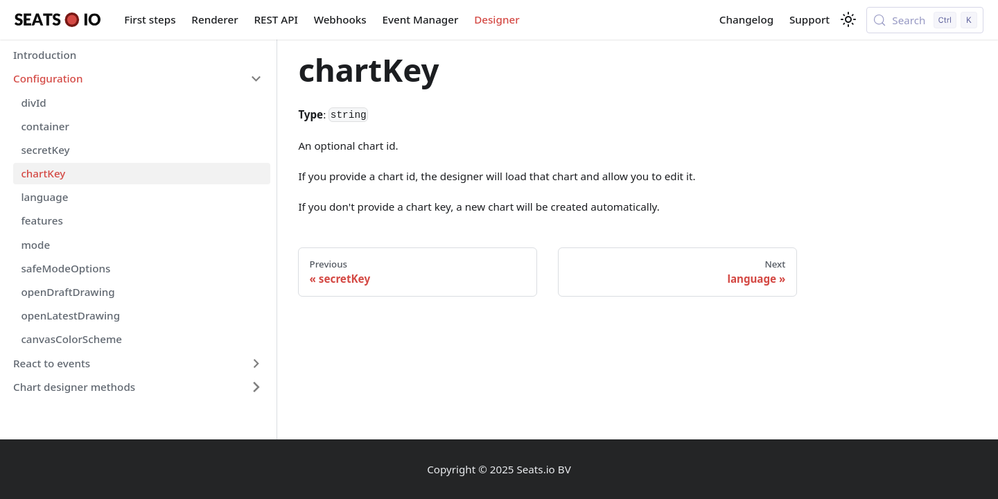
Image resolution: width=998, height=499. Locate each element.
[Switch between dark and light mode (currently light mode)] (848, 19)
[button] (138, 79)
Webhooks (340, 19)
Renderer (214, 19)
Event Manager (421, 19)
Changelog (746, 19)
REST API (275, 19)
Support (809, 19)
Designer (496, 19)
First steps (149, 19)
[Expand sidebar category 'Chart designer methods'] (255, 386)
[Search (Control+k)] (924, 20)
